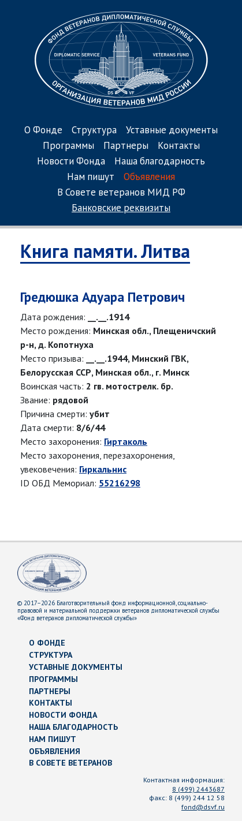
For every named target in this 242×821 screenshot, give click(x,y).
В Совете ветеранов (70, 763)
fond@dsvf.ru (203, 807)
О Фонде (43, 130)
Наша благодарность (159, 161)
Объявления (149, 177)
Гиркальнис (102, 469)
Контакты (179, 146)
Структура (94, 130)
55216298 (119, 483)
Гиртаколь (125, 441)
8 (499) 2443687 (198, 789)
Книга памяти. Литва (105, 251)
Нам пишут (90, 177)
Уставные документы (172, 130)
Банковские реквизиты (121, 208)
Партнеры (125, 146)
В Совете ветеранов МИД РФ (121, 193)
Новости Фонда (71, 161)
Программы (68, 146)
